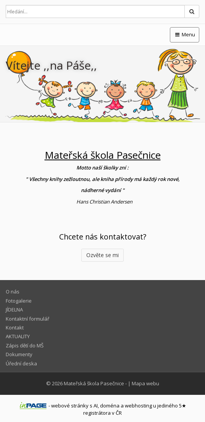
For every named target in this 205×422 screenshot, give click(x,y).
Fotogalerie (19, 300)
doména (109, 405)
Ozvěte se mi (102, 255)
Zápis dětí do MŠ (25, 345)
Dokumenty (19, 354)
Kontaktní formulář (27, 318)
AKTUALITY (18, 336)
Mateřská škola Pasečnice (94, 383)
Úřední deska (21, 363)
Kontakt (15, 327)
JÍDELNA (14, 309)
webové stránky (70, 405)
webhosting (138, 405)
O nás (12, 291)
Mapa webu (145, 383)
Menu (184, 34)
